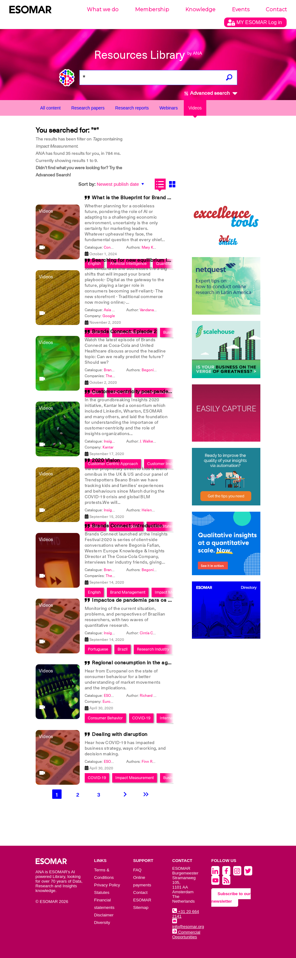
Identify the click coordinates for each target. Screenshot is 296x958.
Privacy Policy (107, 885)
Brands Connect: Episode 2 (124, 331)
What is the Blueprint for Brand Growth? (140, 198)
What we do (102, 10)
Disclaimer (103, 915)
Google (109, 315)
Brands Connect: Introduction (127, 526)
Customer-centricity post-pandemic (134, 391)
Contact (276, 10)
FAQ (137, 870)
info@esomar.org (188, 924)
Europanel (111, 701)
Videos (195, 107)
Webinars (168, 107)
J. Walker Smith (152, 441)
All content (50, 107)
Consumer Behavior (105, 718)
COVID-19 (141, 718)
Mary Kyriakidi (153, 247)
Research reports (132, 107)
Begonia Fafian (154, 370)
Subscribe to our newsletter (231, 897)
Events (240, 10)
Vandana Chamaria (155, 309)
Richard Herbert (153, 695)
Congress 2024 (117, 247)
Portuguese (98, 649)
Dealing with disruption (120, 734)
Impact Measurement (134, 777)
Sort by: (87, 184)
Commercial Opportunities (186, 934)
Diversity (102, 922)
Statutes (101, 892)
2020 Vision (106, 460)
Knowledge (200, 10)
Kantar (108, 447)
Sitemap (140, 907)
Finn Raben (151, 761)
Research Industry (153, 649)
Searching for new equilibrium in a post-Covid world (154, 260)
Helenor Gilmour (155, 510)
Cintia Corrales (152, 633)
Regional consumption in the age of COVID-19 (147, 663)
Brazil (123, 649)
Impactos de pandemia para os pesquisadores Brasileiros (161, 600)
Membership (152, 10)
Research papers (88, 107)
